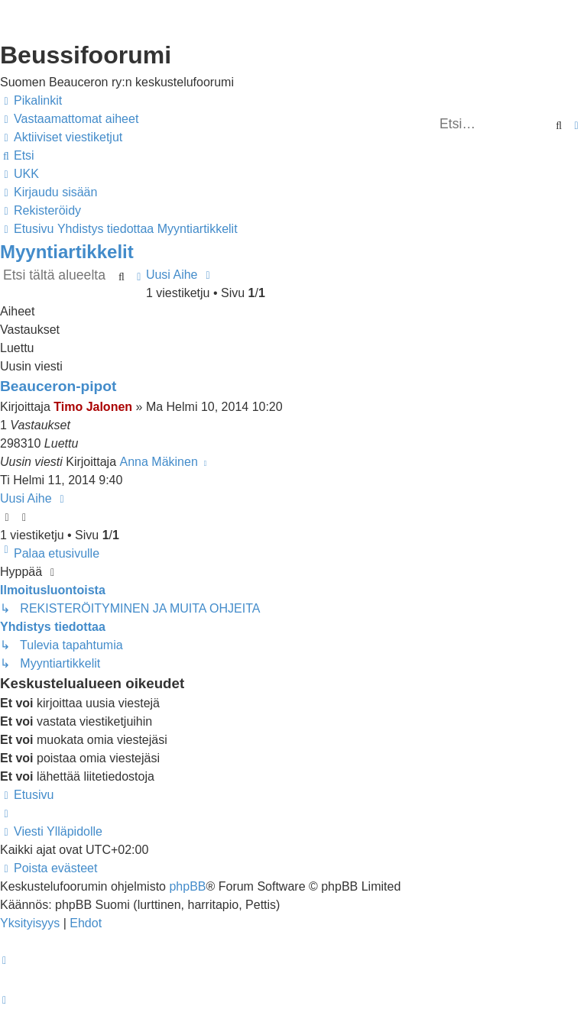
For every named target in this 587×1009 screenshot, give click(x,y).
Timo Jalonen (93, 406)
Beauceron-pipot (58, 386)
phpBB (187, 886)
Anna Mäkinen (159, 461)
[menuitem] (69, 119)
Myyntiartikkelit (67, 251)
